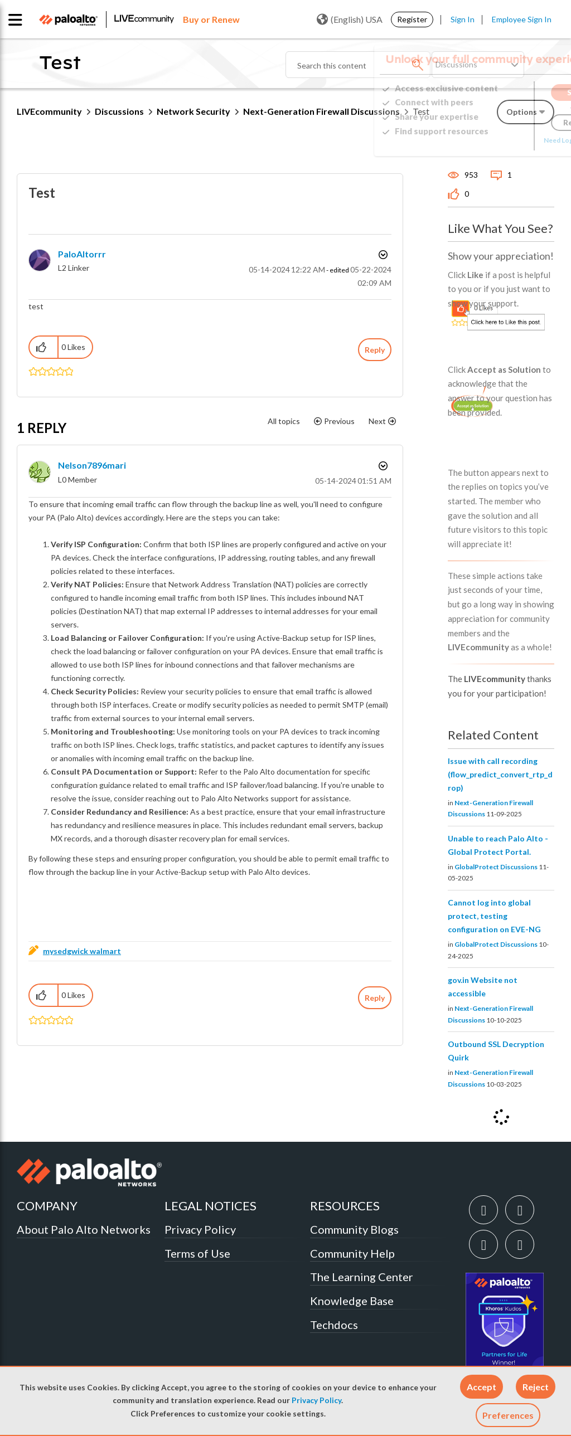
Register (412, 19)
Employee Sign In (521, 19)
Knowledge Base (352, 1300)
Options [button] (381, 254)
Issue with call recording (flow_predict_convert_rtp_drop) (500, 774)
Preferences (508, 1415)
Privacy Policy (316, 1400)
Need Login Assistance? (504, 140)
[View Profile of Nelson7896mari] (92, 465)
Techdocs (334, 1324)
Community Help (352, 1253)
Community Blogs (354, 1229)
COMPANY (47, 1205)
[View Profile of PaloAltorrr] (82, 253)
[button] (481, 1387)
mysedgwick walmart (82, 951)
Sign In (463, 19)
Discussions (119, 111)
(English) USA (350, 19)
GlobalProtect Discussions (496, 867)
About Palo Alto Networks (84, 1229)
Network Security (193, 111)
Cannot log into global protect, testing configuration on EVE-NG (494, 916)
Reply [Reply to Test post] (375, 349)
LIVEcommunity (49, 111)
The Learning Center (361, 1276)
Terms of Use (197, 1253)
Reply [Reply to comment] (375, 997)
